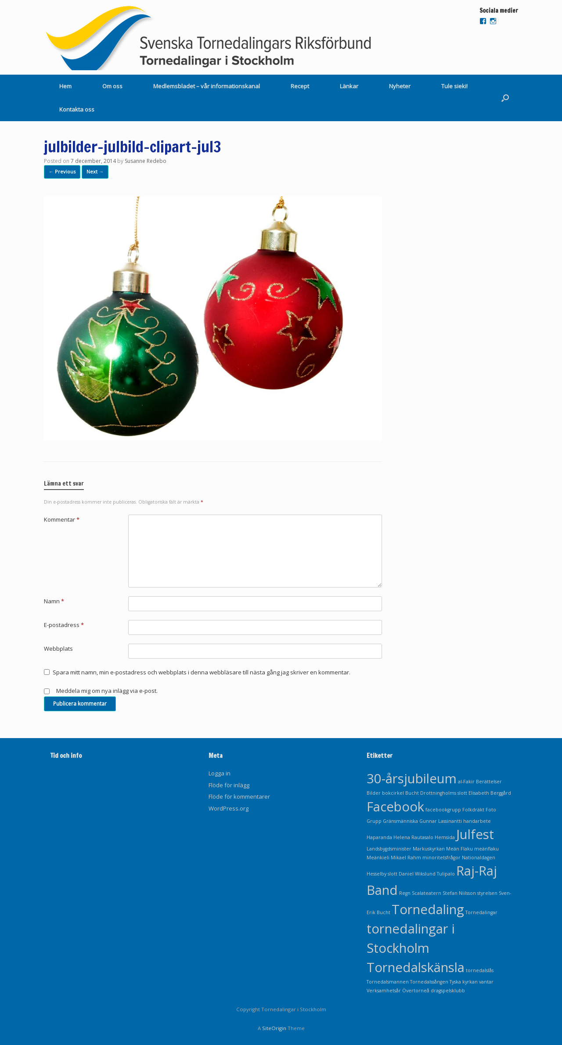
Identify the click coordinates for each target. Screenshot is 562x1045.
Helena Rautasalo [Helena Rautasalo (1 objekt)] (413, 837)
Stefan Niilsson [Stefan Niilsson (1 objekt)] (459, 893)
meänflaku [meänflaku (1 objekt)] (486, 849)
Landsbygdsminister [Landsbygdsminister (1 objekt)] (389, 849)
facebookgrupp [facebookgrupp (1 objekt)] (443, 810)
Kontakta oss (76, 109)
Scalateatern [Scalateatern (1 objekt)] (426, 893)
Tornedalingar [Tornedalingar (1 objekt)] (481, 912)
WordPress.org (229, 808)
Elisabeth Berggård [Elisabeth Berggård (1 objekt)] (489, 793)
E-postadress (64, 625)
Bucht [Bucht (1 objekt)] (412, 793)
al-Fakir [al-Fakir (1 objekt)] (466, 781)
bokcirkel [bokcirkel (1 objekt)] (393, 793)
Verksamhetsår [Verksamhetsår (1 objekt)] (384, 990)
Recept (300, 86)
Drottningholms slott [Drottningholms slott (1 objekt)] (443, 793)
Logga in (220, 773)
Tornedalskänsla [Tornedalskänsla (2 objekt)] (416, 967)
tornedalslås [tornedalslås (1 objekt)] (480, 970)
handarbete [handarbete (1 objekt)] (477, 821)
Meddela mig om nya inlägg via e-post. (107, 691)
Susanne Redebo (145, 161)
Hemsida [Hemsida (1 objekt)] (445, 837)
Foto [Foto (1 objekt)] (491, 810)
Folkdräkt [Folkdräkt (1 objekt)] (473, 810)
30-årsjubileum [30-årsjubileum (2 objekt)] (412, 778)
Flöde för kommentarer (239, 796)
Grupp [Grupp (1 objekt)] (374, 821)
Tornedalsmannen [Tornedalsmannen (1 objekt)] (388, 982)
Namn (54, 601)
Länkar (349, 86)
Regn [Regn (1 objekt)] (405, 893)
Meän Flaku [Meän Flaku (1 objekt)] (459, 849)
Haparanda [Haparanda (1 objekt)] (379, 837)
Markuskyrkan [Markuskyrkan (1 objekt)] (429, 849)
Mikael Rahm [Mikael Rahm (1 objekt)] (406, 857)
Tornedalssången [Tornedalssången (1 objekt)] (429, 982)
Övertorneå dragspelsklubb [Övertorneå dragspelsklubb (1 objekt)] (433, 990)
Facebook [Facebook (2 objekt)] (395, 806)
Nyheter (400, 86)
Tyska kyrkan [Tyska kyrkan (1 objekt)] (464, 982)
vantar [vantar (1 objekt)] (486, 982)
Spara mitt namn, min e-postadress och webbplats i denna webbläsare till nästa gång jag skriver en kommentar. (201, 672)
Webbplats (58, 648)
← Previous (62, 171)
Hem (65, 86)
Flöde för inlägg (229, 785)
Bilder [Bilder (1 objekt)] (374, 793)
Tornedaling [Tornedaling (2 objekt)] (428, 909)
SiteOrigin (274, 1028)
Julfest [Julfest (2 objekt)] (475, 834)
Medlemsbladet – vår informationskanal (206, 86)
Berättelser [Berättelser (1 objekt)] (489, 781)
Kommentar (61, 519)
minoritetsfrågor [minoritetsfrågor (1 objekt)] (441, 857)
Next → (95, 171)
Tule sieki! (454, 86)
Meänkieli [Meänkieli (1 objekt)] (378, 857)
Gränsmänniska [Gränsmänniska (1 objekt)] (400, 821)
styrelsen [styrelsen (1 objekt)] (487, 893)
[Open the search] (505, 98)
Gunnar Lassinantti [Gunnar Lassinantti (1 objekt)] (440, 821)
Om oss (112, 86)
